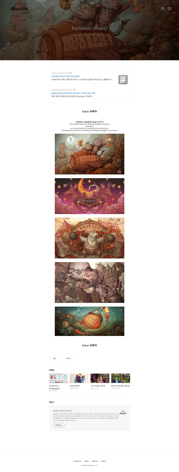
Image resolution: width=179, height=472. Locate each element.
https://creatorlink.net (59, 73)
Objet (86, 461)
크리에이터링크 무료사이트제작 (65, 76)
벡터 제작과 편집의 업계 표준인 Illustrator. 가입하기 (71, 96)
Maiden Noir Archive (62, 410)
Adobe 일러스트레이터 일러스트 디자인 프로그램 (73, 93)
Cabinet (95, 461)
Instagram (77, 461)
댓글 (51, 402)
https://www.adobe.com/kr (61, 90)
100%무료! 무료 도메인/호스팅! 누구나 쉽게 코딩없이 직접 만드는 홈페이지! (81, 79)
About (103, 461)
